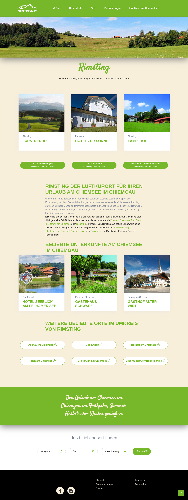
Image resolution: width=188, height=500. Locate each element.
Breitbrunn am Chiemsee (58, 224)
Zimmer (99, 488)
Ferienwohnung (121, 227)
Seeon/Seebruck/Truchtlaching (145, 360)
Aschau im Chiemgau (42, 344)
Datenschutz (141, 484)
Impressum (140, 480)
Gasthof (75, 231)
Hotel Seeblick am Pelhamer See (39, 304)
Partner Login (112, 8)
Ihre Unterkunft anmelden (143, 8)
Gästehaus (96, 231)
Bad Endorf (136, 220)
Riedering (81, 224)
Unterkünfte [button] (76, 8)
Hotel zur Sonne (91, 141)
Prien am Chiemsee (120, 220)
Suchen (141, 451)
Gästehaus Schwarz (86, 304)
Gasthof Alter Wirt (142, 304)
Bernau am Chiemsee (145, 344)
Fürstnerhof (36, 141)
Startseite (100, 480)
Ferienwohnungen (104, 484)
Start (56, 8)
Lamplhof (137, 141)
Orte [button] (93, 8)
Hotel (82, 231)
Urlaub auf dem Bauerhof (57, 231)
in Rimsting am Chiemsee (42, 165)
